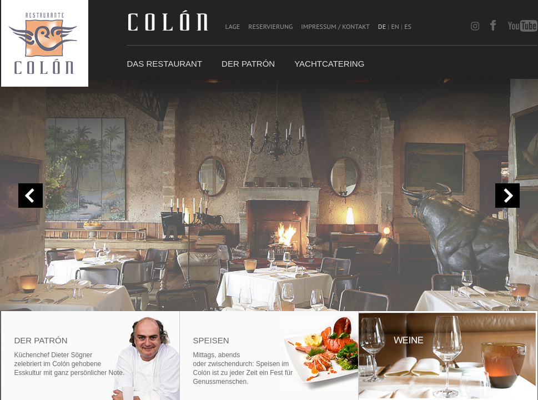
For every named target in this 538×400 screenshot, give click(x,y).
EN (395, 26)
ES (407, 26)
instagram (478, 25)
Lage (232, 26)
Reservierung (270, 26)
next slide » (507, 195)
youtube (522, 25)
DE (382, 26)
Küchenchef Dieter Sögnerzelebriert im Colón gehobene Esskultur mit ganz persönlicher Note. (69, 364)
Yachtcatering (329, 63)
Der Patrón (248, 63)
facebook (493, 25)
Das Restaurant (165, 63)
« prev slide (30, 195)
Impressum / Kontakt (335, 26)
